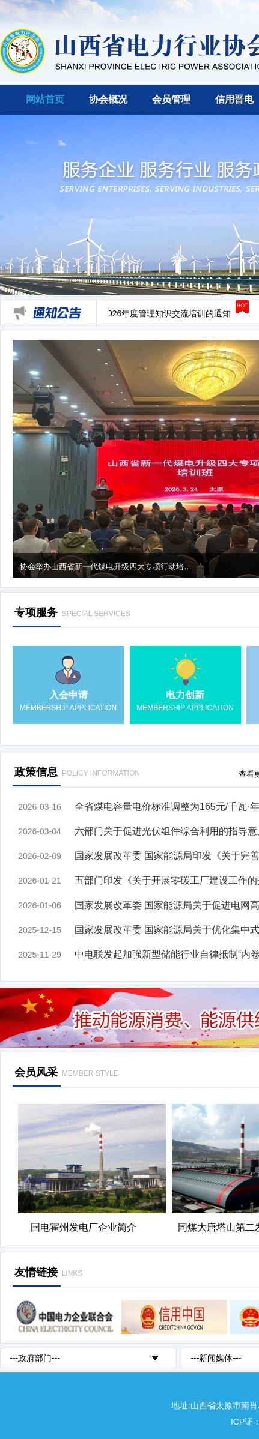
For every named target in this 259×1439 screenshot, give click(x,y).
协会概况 (108, 99)
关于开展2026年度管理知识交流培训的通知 (151, 313)
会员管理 (171, 99)
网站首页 (45, 99)
